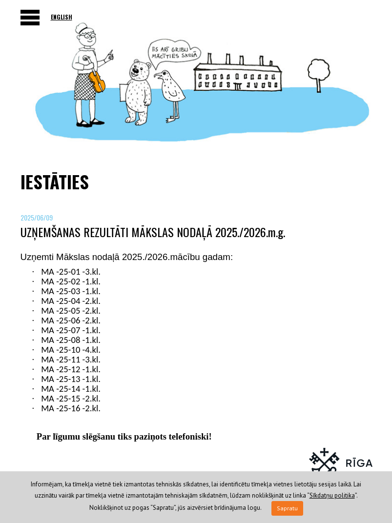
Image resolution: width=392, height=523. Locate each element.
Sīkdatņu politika (332, 495)
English (61, 17)
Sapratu (287, 508)
